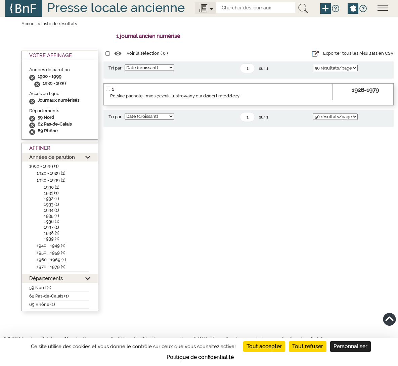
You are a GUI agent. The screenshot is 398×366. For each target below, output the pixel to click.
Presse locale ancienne (116, 7)
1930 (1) (51, 187)
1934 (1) (51, 210)
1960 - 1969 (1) (51, 259)
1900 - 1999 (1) (44, 166)
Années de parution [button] (52, 157)
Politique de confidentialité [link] (200, 357)
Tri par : (116, 68)
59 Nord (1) (40, 287)
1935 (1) (51, 215)
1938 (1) (51, 232)
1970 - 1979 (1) (51, 266)
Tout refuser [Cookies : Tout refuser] (307, 346)
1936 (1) (51, 221)
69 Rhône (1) (42, 304)
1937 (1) (51, 227)
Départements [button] (46, 278)
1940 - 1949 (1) (51, 245)
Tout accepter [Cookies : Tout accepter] (264, 346)
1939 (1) (51, 238)
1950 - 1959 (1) (51, 252)
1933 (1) (51, 204)
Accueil (29, 23)
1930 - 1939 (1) (51, 180)
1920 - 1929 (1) (51, 173)
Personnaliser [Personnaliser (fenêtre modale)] (350, 346)
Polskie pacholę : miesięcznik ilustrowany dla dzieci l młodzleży (174, 95)
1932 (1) (51, 198)
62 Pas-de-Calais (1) (49, 296)
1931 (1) (51, 192)
